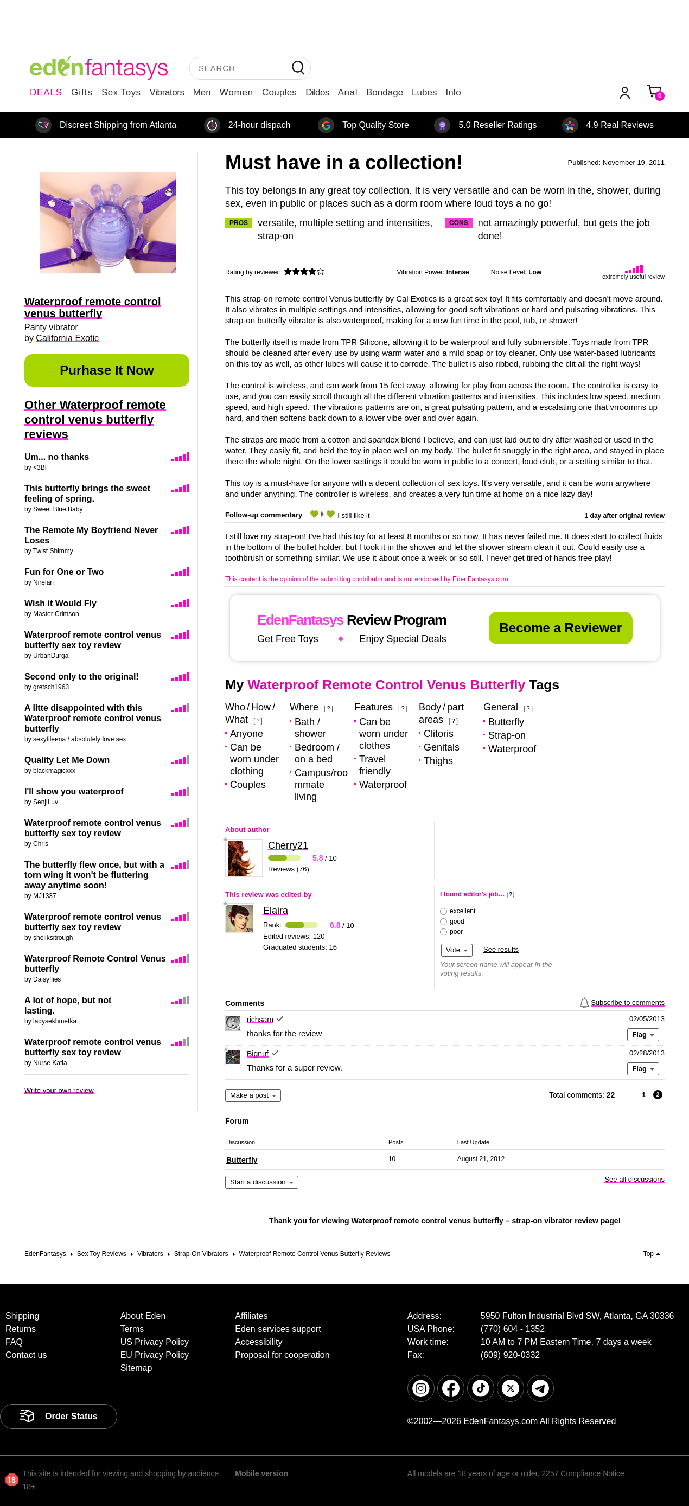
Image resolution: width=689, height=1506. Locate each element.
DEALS (46, 92)
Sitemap (136, 1368)
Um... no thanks (56, 457)
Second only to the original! (81, 676)
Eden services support (278, 1329)
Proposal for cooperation (282, 1355)
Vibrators (167, 92)
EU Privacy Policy (154, 1355)
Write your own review (59, 1090)
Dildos (317, 92)
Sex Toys (121, 92)
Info (453, 92)
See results (501, 949)
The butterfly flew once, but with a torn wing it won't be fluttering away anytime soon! (94, 875)
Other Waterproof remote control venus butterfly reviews (95, 419)
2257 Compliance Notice (582, 1473)
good (457, 921)
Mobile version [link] (261, 1473)
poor (456, 931)
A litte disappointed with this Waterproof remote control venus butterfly (92, 718)
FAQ (14, 1342)
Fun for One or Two (64, 571)
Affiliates (251, 1316)
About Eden (143, 1316)
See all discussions (634, 1179)
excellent (462, 911)
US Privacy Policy (154, 1342)
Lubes (424, 92)
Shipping (22, 1316)
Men (202, 92)
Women (236, 92)
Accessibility (258, 1342)
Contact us (26, 1355)
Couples (279, 92)
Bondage (384, 92)
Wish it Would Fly (60, 603)
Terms (132, 1329)
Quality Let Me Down (67, 760)
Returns (20, 1329)
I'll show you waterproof (73, 791)
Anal (348, 92)
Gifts (82, 92)
